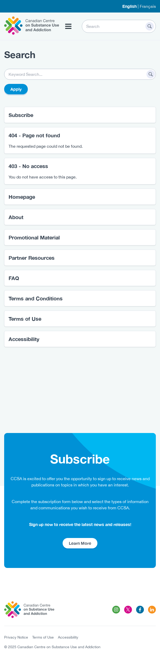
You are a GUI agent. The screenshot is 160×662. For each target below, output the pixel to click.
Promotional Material (34, 237)
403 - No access (28, 166)
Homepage (22, 197)
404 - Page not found (34, 135)
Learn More (80, 543)
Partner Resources (32, 258)
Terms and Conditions (36, 298)
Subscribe (21, 115)
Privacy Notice (16, 637)
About (16, 217)
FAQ (14, 278)
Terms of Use (25, 318)
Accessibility (24, 339)
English (129, 6)
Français (148, 6)
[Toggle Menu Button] (68, 26)
